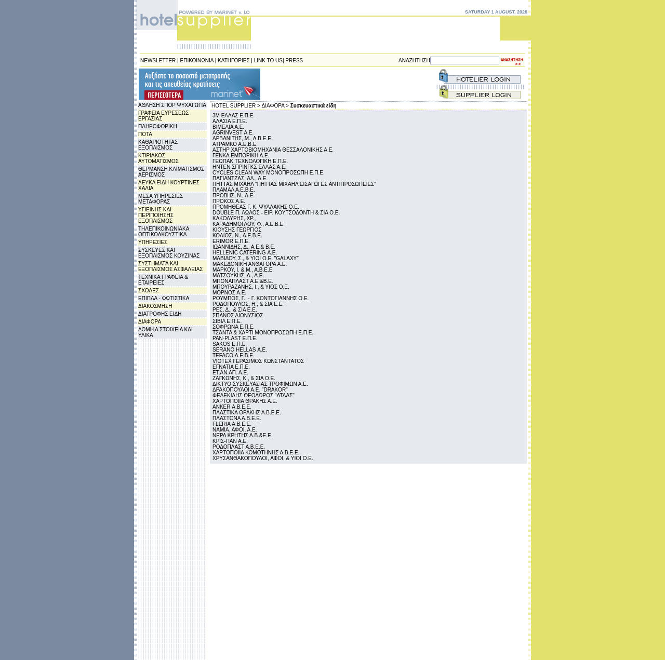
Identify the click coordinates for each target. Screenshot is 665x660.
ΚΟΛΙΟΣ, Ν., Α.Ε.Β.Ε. (237, 235)
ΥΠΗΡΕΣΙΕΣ (152, 242)
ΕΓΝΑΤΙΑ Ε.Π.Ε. (231, 367)
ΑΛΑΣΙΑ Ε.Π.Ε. (229, 121)
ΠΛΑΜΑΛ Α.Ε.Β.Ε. (233, 190)
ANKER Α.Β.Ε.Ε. (231, 407)
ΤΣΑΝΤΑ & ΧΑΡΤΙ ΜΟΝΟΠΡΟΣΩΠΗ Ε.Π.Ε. (262, 332)
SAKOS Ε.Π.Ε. (229, 344)
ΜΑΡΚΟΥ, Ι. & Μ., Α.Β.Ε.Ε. (243, 270)
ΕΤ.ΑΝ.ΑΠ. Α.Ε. (230, 372)
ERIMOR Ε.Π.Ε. (231, 241)
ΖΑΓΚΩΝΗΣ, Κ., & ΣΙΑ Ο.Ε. (243, 378)
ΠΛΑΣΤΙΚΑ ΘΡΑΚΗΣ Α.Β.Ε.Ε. (246, 412)
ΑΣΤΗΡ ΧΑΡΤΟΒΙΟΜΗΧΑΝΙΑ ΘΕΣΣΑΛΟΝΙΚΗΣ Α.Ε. (273, 150)
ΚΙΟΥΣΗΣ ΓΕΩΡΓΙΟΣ (237, 230)
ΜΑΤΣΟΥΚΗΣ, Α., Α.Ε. (238, 275)
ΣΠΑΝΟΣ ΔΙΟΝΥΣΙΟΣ (237, 315)
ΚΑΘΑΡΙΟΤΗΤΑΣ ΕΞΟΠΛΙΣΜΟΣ (158, 145)
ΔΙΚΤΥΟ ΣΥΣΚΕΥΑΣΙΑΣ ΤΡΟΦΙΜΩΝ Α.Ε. (260, 384)
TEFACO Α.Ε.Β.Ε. (233, 355)
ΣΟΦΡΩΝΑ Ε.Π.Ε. (233, 327)
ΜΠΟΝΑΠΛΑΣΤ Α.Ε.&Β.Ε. (242, 281)
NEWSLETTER (158, 60)
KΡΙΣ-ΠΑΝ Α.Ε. (230, 441)
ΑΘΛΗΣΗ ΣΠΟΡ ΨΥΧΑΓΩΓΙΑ (172, 105)
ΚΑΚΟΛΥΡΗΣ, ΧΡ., (234, 218)
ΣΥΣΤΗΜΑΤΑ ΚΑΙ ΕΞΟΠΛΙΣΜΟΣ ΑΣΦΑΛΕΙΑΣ (170, 266)
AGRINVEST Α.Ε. (233, 133)
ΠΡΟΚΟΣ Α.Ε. (228, 201)
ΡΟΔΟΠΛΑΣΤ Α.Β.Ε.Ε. (238, 447)
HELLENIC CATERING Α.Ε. (244, 252)
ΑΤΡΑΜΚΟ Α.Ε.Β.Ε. (235, 144)
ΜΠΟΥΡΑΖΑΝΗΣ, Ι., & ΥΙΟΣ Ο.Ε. (250, 287)
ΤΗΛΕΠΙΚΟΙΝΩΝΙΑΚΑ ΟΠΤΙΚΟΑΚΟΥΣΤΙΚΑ (163, 231)
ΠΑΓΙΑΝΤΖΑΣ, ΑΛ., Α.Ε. (240, 178)
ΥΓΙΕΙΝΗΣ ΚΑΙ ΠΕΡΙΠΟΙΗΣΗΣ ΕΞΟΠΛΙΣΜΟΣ (156, 215)
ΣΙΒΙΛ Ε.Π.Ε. (227, 321)
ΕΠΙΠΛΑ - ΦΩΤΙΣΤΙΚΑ (163, 298)
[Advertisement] (324, 84)
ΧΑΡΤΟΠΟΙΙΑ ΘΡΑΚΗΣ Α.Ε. (244, 401)
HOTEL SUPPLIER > (235, 106)
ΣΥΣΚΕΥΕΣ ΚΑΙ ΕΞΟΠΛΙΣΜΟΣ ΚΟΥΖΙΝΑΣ (169, 253)
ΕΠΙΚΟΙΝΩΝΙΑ (197, 60)
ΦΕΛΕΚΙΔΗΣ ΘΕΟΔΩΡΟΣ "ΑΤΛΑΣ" (253, 395)
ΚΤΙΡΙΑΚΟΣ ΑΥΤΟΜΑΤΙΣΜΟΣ (158, 158)
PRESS (294, 60)
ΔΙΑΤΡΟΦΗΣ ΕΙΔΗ (159, 314)
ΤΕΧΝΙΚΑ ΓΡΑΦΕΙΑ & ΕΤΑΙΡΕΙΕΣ (163, 280)
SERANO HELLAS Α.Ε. (239, 350)
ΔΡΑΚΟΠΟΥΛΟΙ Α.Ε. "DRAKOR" (250, 390)
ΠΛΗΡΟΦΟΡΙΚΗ (157, 126)
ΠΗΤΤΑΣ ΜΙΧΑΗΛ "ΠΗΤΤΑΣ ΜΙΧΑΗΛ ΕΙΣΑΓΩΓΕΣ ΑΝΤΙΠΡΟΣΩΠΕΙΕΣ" (294, 184)
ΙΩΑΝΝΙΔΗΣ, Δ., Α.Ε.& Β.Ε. (243, 247)
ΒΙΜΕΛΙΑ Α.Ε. (228, 127)
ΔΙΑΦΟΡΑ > (275, 106)
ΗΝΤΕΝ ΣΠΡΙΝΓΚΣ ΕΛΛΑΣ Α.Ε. (249, 167)
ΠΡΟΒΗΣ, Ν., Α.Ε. (233, 195)
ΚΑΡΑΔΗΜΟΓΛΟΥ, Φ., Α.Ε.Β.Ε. (248, 224)
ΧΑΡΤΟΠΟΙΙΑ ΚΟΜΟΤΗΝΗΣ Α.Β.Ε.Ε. (255, 452)
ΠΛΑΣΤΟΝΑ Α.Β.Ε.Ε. (236, 418)
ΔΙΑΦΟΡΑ (149, 322)
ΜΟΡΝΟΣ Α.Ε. (229, 292)
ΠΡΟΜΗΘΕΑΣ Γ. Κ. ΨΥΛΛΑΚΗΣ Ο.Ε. (255, 207)
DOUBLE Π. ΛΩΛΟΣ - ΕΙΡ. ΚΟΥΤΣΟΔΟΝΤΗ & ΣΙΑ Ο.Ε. (276, 212)
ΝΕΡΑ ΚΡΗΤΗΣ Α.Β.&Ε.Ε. (242, 435)
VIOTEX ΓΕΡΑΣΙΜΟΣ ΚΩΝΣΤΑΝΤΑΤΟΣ (258, 361)
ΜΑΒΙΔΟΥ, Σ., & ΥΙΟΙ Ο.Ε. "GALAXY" (255, 258)
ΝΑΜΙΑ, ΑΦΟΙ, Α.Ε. (234, 430)
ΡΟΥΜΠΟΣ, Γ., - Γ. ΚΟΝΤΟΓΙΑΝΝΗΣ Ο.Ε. (260, 298)
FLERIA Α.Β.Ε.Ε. (231, 424)
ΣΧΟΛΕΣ (148, 290)
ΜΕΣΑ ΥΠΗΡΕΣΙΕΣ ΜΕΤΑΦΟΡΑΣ (160, 199)
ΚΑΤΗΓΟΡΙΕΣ (234, 60)
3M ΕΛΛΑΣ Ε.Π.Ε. (233, 115)
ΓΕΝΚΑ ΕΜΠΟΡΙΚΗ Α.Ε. (240, 155)
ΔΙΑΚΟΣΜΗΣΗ (155, 306)
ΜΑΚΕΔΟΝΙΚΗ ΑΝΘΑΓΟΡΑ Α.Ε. (249, 264)
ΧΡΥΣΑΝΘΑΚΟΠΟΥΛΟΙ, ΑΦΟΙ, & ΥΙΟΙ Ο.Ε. (262, 458)
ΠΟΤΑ (145, 134)
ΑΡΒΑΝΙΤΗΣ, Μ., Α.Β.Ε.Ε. (242, 138)
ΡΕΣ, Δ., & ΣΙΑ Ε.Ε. (234, 310)
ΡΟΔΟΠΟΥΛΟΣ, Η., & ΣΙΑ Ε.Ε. (248, 304)
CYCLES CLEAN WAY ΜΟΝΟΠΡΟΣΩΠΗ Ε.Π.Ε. (268, 173)
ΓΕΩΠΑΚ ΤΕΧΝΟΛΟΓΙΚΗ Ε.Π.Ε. (250, 161)
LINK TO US (268, 60)
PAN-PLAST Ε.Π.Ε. (234, 338)
